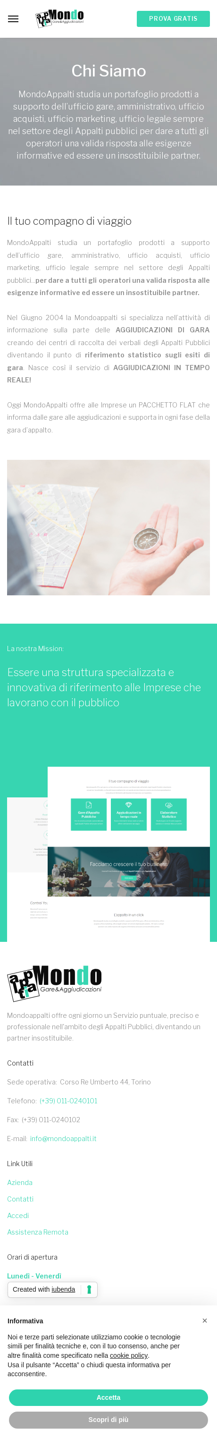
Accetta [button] (109, 1397)
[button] (204, 1320)
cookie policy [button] (129, 1355)
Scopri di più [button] (109, 1419)
